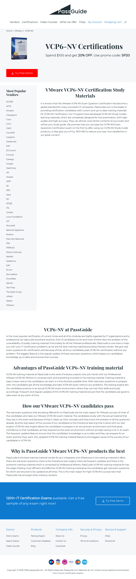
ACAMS (9, 102)
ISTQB (9, 204)
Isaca (8, 195)
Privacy (83, 536)
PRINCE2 (10, 248)
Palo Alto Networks (15, 239)
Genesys (10, 160)
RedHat (9, 257)
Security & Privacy (91, 529)
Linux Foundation (14, 217)
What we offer (68, 22)
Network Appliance (15, 231)
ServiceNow (11, 275)
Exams (10, 529)
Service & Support (115, 529)
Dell (8, 147)
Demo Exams (12, 536)
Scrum (9, 270)
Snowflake (11, 279)
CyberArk (10, 138)
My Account (95, 22)
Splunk (9, 284)
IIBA (8, 191)
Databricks (11, 142)
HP (7, 173)
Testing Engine (38, 536)
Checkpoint (11, 116)
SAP (8, 266)
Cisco (8, 120)
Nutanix (9, 235)
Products (36, 529)
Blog (33, 546)
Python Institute (13, 253)
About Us (60, 536)
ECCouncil (11, 151)
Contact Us (61, 541)
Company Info (64, 529)
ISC (7, 200)
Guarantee (60, 546)
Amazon (10, 111)
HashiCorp (11, 169)
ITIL (7, 208)
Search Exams (12, 541)
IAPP (8, 182)
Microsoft (10, 226)
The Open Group (14, 293)
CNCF (9, 129)
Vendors (15, 22)
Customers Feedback (41, 541)
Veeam (9, 301)
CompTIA (10, 133)
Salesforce (11, 262)
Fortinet (10, 155)
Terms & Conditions (89, 541)
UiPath (9, 297)
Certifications (30, 22)
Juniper (9, 213)
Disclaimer (110, 541)
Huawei (9, 177)
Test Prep (10, 288)
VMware (18, 31)
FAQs (82, 22)
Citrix (8, 124)
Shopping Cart (113, 22)
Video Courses (48, 22)
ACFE (8, 107)
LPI (7, 222)
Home (9, 31)
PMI (8, 244)
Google (9, 164)
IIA (7, 186)
